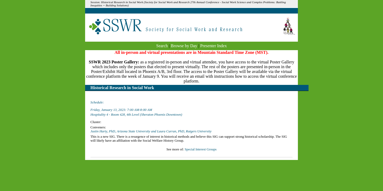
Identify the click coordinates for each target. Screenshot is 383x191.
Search (162, 46)
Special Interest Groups (201, 149)
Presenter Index (213, 46)
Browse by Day (184, 46)
